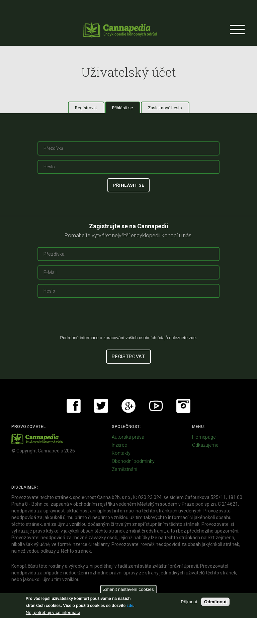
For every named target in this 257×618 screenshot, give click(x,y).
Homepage (204, 437)
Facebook (73, 405)
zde (129, 605)
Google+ (128, 405)
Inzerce (119, 445)
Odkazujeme (205, 445)
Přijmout (189, 601)
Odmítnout (215, 601)
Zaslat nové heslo (165, 107)
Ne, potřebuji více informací (53, 612)
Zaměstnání (124, 469)
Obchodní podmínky (133, 461)
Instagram (183, 405)
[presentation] (128, 319)
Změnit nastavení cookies (128, 589)
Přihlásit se (126, 107)
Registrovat (86, 107)
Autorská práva (128, 437)
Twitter (101, 405)
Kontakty (121, 453)
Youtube (156, 405)
